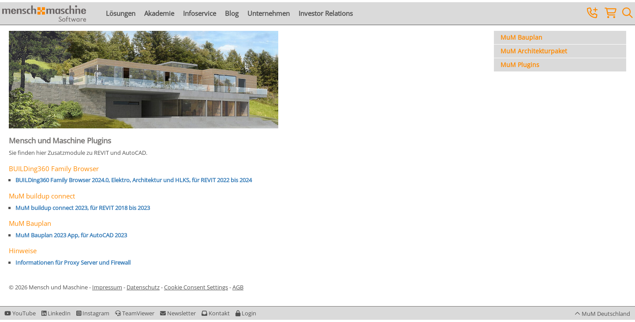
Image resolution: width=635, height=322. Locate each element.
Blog (232, 13)
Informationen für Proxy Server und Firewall (73, 262)
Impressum (107, 287)
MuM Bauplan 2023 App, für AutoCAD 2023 (71, 235)
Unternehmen (268, 13)
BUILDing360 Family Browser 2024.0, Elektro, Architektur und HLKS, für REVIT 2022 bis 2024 (133, 180)
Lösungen (120, 13)
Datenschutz (143, 287)
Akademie (159, 13)
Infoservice (199, 13)
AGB (237, 287)
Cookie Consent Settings (196, 287)
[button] (245, 313)
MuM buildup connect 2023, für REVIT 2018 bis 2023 (82, 208)
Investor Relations (326, 13)
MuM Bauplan (521, 37)
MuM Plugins (520, 64)
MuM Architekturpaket (534, 51)
